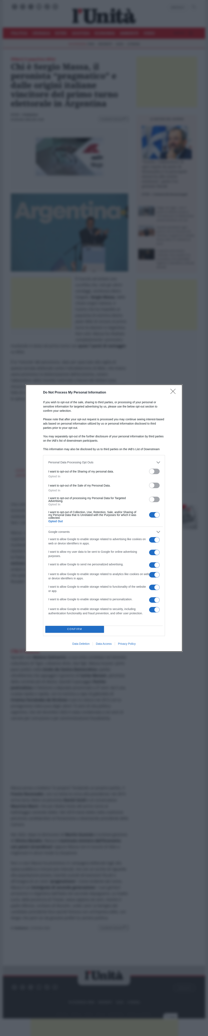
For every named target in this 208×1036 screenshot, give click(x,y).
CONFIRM (74, 629)
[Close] (174, 393)
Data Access (104, 643)
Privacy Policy (127, 643)
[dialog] (104, 518)
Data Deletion (81, 643)
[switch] (154, 471)
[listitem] (104, 462)
